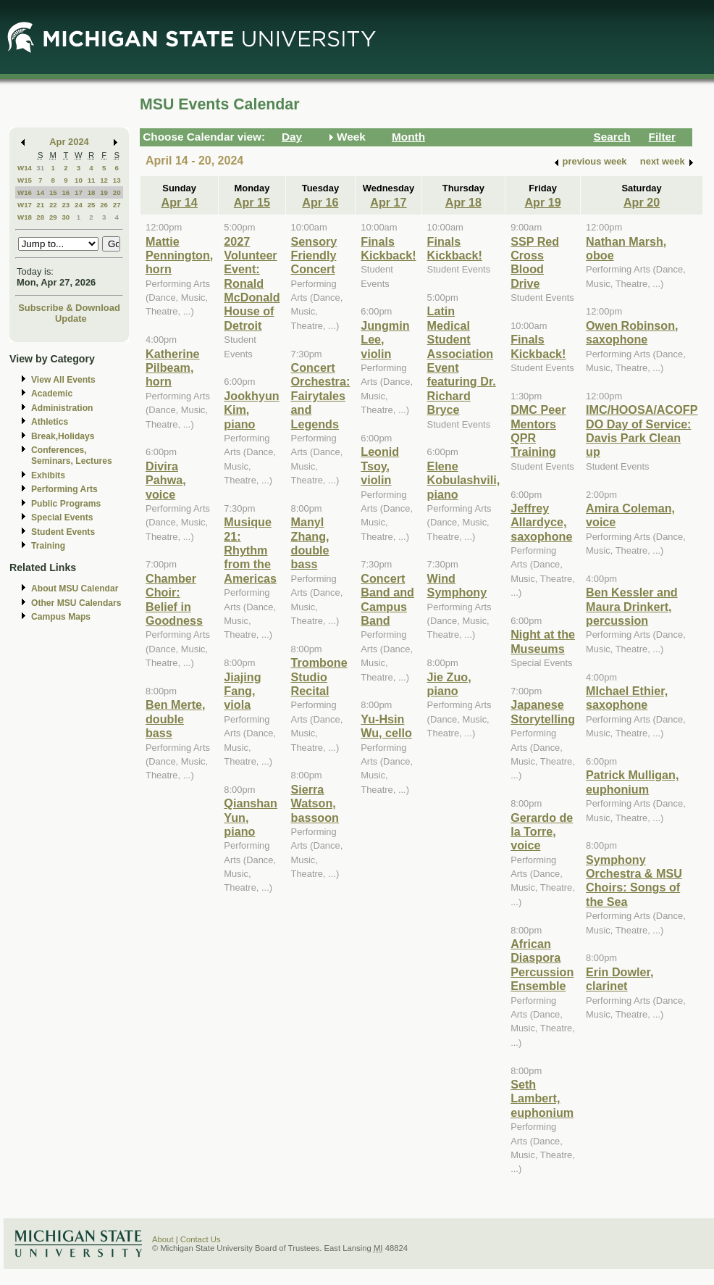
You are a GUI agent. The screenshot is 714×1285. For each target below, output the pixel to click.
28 (40, 217)
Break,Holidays (63, 436)
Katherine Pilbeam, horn (173, 367)
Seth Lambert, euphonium (542, 1098)
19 (104, 192)
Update (71, 318)
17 (79, 192)
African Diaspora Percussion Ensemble (542, 964)
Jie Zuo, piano (449, 683)
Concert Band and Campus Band (387, 599)
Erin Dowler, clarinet (619, 978)
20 (117, 192)
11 (92, 180)
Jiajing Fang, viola (242, 691)
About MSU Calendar (74, 588)
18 (92, 192)
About (163, 1239)
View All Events (63, 380)
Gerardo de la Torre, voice (542, 831)
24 (79, 205)
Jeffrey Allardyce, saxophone (541, 522)
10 (79, 180)
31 (40, 168)
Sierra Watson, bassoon (315, 803)
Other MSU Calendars (76, 603)
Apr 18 (463, 202)
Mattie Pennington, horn (179, 255)
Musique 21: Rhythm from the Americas (250, 550)
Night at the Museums (543, 641)
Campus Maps (61, 617)
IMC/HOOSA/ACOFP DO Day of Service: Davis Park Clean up (641, 430)
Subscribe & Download (69, 307)
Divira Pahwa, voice (166, 480)
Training (48, 546)
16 (66, 192)
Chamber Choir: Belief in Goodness (174, 599)
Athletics (49, 422)
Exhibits (48, 475)
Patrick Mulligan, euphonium (632, 781)
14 (40, 192)
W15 (24, 180)
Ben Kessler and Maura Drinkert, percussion (632, 606)
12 (104, 180)
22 (53, 205)
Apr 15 (252, 202)
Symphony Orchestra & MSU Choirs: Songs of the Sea (634, 880)
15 (53, 192)
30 (66, 217)
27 (117, 205)
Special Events (62, 517)
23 (66, 205)
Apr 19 (542, 202)
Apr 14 (179, 202)
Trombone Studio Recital (319, 676)
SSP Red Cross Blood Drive (535, 262)
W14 (24, 168)
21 (40, 205)
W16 (24, 192)
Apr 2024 (69, 141)
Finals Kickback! (388, 248)
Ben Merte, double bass (176, 718)
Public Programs (66, 504)
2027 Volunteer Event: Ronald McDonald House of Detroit (252, 283)
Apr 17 (388, 202)
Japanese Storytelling (543, 711)
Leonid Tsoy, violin (380, 465)
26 (104, 205)
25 (92, 205)
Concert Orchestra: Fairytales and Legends (320, 396)
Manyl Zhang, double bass (310, 542)
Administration (62, 408)
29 (53, 217)
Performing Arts (64, 489)
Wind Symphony (457, 585)
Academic (51, 393)
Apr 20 (641, 202)
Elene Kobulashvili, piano (463, 480)
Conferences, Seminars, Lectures (71, 455)
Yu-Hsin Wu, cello (386, 725)
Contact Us (200, 1239)
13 (117, 180)
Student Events (63, 532)
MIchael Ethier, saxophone (627, 697)
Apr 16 (320, 202)
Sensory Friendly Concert (314, 255)
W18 (24, 217)
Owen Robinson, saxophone (632, 332)
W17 (24, 205)
